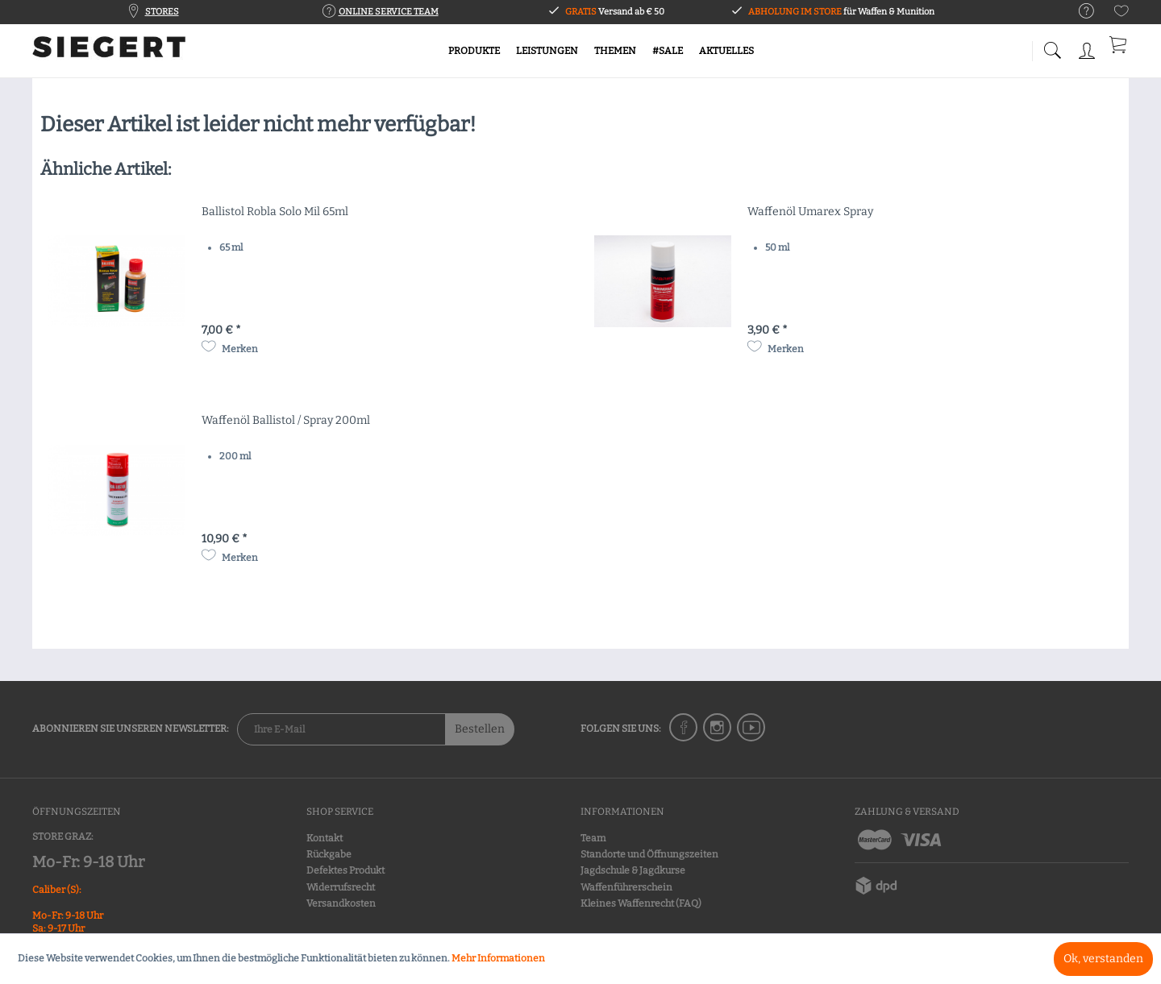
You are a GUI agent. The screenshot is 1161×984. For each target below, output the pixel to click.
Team (592, 838)
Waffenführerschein (626, 887)
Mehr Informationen (498, 958)
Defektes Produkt (345, 870)
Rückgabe (329, 854)
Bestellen (480, 729)
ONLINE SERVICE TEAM (389, 11)
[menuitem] (1078, 12)
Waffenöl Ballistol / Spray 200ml (286, 420)
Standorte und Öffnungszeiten (649, 854)
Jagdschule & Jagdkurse (632, 870)
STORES (162, 11)
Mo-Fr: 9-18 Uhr (88, 862)
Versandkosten (341, 903)
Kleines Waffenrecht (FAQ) (640, 903)
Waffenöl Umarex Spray (810, 211)
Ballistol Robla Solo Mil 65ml (275, 211)
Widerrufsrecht (340, 887)
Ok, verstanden (1103, 958)
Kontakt (324, 838)
